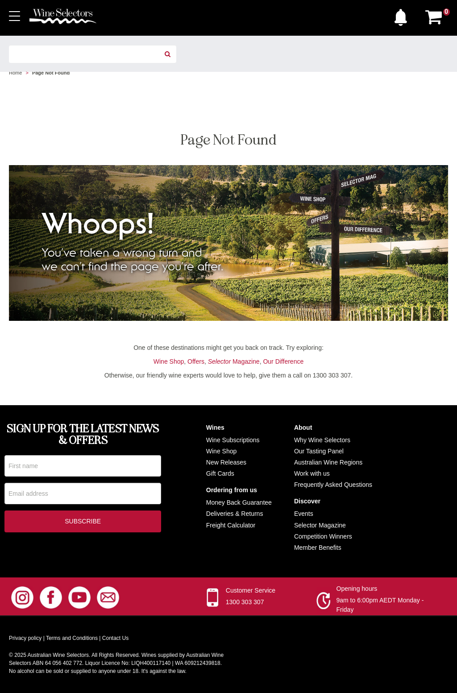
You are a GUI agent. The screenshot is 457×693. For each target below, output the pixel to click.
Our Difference (283, 361)
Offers (195, 361)
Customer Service (250, 590)
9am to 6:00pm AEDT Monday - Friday (380, 605)
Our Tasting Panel (319, 451)
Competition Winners (323, 536)
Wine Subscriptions (233, 440)
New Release (224, 462)
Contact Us (115, 638)
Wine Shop (169, 361)
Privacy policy (25, 638)
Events (303, 513)
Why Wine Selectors (322, 440)
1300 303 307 (245, 602)
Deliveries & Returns (234, 513)
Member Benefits (317, 547)
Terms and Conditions (72, 638)
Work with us (312, 473)
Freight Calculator (231, 525)
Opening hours (357, 588)
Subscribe (83, 522)
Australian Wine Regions (328, 462)
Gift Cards (220, 473)
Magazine (234, 361)
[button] (403, 15)
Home (15, 72)
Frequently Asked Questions (333, 484)
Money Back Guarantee (239, 502)
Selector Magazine (320, 525)
